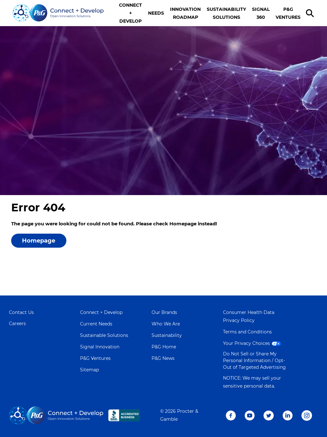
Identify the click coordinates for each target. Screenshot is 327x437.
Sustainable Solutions (104, 335)
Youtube (249, 415)
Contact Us (21, 312)
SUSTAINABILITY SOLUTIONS (226, 13)
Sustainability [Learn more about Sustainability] (167, 335)
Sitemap (89, 370)
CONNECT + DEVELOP (130, 13)
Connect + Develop (101, 312)
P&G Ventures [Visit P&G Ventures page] (95, 358)
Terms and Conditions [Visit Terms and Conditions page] (247, 332)
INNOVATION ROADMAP (185, 13)
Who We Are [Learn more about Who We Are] (166, 324)
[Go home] (58, 13)
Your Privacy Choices (253, 343)
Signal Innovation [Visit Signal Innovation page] (99, 347)
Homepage (38, 240)
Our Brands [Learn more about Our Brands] (164, 312)
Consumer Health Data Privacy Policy (248, 316)
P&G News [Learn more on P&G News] (163, 358)
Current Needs (96, 324)
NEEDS (156, 13)
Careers (17, 323)
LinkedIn (287, 415)
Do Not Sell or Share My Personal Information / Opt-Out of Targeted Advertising (254, 360)
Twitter (268, 415)
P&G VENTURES (288, 13)
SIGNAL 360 (261, 13)
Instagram (307, 415)
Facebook (230, 415)
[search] (311, 13)
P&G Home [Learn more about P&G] (164, 347)
